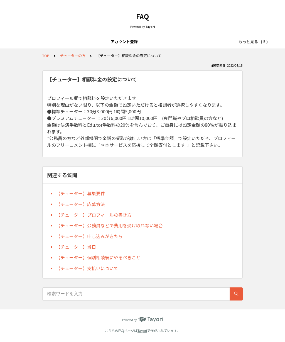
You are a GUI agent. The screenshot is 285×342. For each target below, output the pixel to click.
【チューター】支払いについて (87, 268)
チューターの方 (183, 41)
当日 (158, 41)
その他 (211, 41)
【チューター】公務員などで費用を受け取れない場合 (109, 225)
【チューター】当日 (76, 246)
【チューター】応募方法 (80, 204)
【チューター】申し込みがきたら (89, 236)
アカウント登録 (74, 41)
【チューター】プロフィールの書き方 (94, 214)
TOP (45, 55)
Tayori (142, 330)
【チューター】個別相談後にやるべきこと (98, 257)
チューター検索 (109, 41)
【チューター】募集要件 (80, 193)
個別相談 (138, 41)
